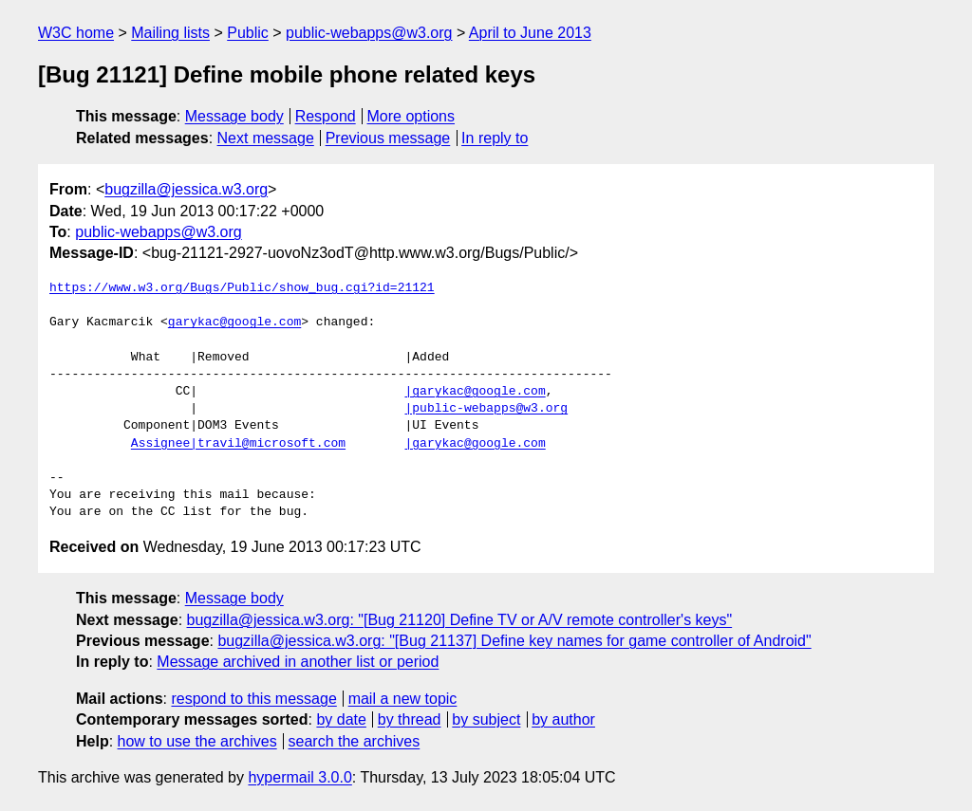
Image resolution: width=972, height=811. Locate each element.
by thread (409, 719)
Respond (325, 116)
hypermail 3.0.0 (299, 777)
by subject (486, 719)
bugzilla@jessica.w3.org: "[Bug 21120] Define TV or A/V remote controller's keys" (460, 620)
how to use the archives (197, 741)
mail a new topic (403, 699)
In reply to (494, 138)
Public (248, 33)
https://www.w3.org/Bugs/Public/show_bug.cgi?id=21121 (242, 288)
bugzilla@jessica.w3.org (186, 189)
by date (340, 719)
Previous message (388, 138)
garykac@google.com (234, 322)
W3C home (76, 33)
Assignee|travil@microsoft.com (238, 443)
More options (411, 116)
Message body (234, 116)
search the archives (355, 741)
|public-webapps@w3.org (486, 408)
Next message (265, 138)
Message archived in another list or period (298, 662)
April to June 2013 (530, 33)
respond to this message (253, 699)
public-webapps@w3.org (369, 33)
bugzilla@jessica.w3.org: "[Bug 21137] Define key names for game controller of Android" (514, 641)
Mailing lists (170, 33)
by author (563, 719)
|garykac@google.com (474, 391)
